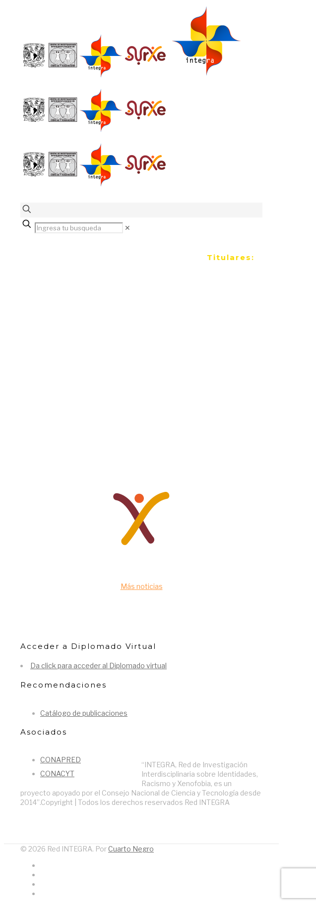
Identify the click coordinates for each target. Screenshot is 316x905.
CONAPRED (60, 759)
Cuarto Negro (131, 849)
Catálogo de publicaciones (83, 713)
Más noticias (142, 586)
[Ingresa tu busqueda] (79, 227)
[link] (127, 227)
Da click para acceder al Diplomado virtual (98, 665)
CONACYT (57, 773)
